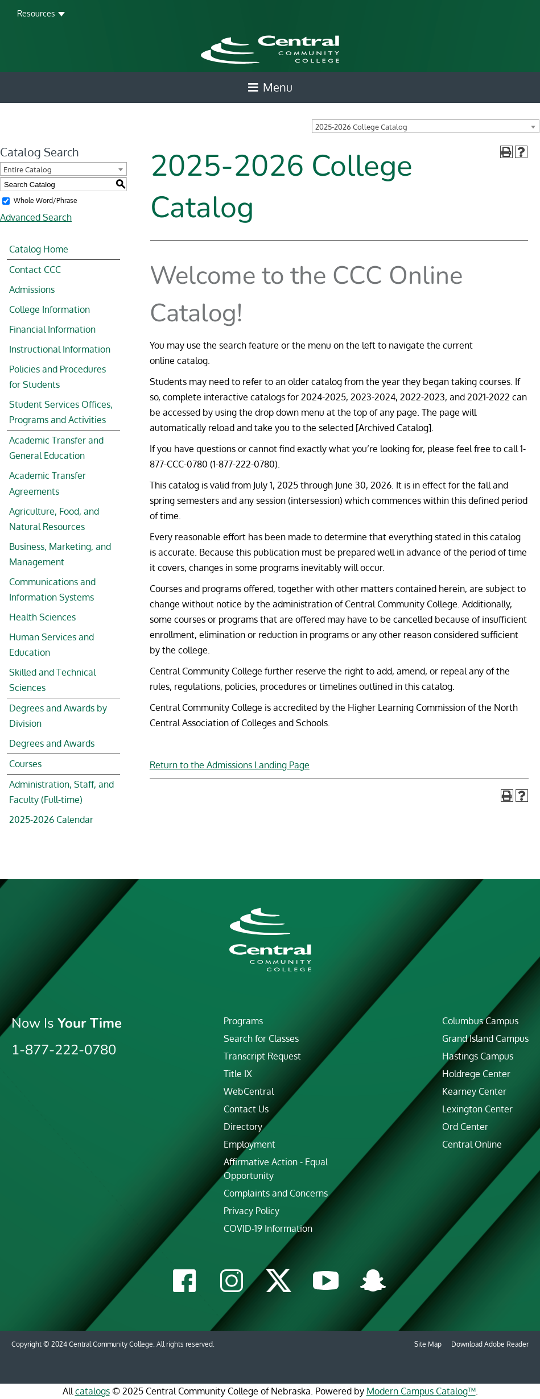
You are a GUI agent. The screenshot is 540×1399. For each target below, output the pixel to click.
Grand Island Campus (485, 1038)
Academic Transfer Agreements (47, 483)
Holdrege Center (476, 1073)
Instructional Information (59, 349)
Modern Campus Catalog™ (421, 1391)
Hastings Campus (477, 1056)
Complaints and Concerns (276, 1193)
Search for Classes (261, 1038)
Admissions (32, 289)
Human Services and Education (51, 644)
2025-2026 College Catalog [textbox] (361, 126)
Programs (243, 1021)
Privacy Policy (251, 1210)
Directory (243, 1126)
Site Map (428, 1344)
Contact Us (246, 1109)
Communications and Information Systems (52, 589)
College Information (49, 309)
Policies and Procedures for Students (57, 376)
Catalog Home (38, 249)
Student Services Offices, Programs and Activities (61, 412)
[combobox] (425, 126)
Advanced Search (36, 217)
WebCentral (249, 1091)
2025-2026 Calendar (51, 819)
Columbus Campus (480, 1021)
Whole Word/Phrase (45, 200)
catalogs (92, 1391)
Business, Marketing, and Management (60, 554)
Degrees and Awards (51, 743)
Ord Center (465, 1126)
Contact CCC (35, 269)
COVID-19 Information (268, 1228)
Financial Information (52, 329)
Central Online (472, 1144)
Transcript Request (262, 1056)
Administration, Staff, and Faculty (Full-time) (61, 792)
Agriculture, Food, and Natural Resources (54, 519)
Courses (25, 763)
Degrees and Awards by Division (58, 715)
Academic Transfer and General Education (56, 447)
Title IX (238, 1073)
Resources (36, 13)
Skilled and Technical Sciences (52, 680)
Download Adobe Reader (490, 1344)
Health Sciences (42, 617)
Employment (249, 1144)
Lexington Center (477, 1109)
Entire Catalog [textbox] (27, 169)
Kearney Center (474, 1091)
